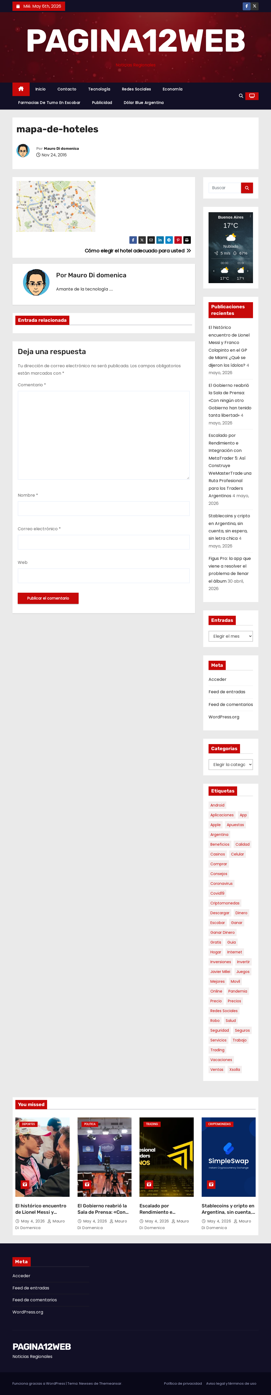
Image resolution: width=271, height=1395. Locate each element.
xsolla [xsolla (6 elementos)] (234, 1069)
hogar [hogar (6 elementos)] (215, 952)
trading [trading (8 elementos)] (217, 1050)
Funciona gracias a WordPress (39, 1383)
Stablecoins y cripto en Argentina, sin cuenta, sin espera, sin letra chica (228, 1215)
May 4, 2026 (33, 1221)
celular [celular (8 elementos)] (237, 854)
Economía (173, 89)
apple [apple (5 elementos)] (215, 824)
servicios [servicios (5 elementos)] (218, 1040)
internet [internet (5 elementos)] (234, 952)
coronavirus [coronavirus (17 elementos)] (221, 883)
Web (23, 562)
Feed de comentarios (231, 704)
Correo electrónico (39, 529)
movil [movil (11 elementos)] (235, 981)
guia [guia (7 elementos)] (231, 942)
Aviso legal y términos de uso (231, 1383)
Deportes (28, 1124)
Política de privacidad (183, 1383)
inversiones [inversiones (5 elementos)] (220, 961)
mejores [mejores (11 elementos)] (217, 981)
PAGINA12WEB (135, 41)
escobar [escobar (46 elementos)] (217, 922)
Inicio (40, 89)
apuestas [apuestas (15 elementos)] (235, 824)
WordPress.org (224, 717)
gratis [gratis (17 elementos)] (215, 942)
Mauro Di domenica (61, 148)
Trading (152, 1124)
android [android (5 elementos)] (217, 805)
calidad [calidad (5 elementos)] (243, 844)
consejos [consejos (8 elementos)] (218, 873)
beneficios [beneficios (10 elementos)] (219, 844)
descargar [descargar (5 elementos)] (219, 913)
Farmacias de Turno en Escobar (49, 102)
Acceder (218, 679)
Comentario (32, 385)
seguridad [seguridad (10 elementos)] (219, 1030)
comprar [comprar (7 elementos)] (218, 864)
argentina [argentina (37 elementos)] (219, 834)
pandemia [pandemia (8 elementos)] (237, 991)
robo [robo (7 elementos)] (215, 1020)
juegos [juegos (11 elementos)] (243, 971)
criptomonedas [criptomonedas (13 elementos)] (225, 903)
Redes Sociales (136, 89)
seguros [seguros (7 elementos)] (242, 1030)
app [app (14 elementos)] (243, 815)
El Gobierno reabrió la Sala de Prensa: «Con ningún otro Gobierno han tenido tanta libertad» (230, 400)
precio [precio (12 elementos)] (216, 1001)
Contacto (66, 89)
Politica (90, 1124)
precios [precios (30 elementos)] (234, 1001)
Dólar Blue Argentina (144, 102)
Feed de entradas (227, 692)
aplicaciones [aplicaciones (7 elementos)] (222, 815)
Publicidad (102, 102)
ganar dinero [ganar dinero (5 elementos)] (222, 932)
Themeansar (110, 1383)
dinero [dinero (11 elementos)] (241, 913)
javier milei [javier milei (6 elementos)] (220, 971)
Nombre (28, 495)
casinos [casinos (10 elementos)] (217, 854)
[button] (241, 96)
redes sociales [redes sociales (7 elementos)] (224, 1010)
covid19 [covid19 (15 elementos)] (217, 893)
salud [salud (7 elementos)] (231, 1020)
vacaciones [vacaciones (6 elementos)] (221, 1059)
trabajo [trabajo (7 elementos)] (240, 1040)
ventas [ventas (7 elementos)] (216, 1069)
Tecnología (99, 89)
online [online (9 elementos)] (216, 991)
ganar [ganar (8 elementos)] (236, 922)
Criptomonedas (219, 1124)
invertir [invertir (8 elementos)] (243, 961)
